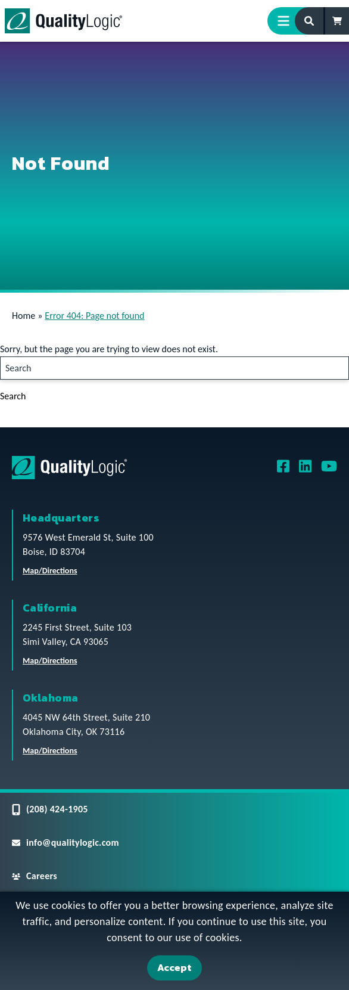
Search (13, 396)
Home (23, 315)
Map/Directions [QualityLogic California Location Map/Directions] (50, 661)
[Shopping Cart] (337, 21)
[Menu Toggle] (288, 21)
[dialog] (174, 941)
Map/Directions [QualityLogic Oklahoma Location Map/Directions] (50, 751)
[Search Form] (310, 21)
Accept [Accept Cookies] (174, 967)
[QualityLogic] (63, 21)
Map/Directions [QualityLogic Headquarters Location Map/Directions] (50, 571)
